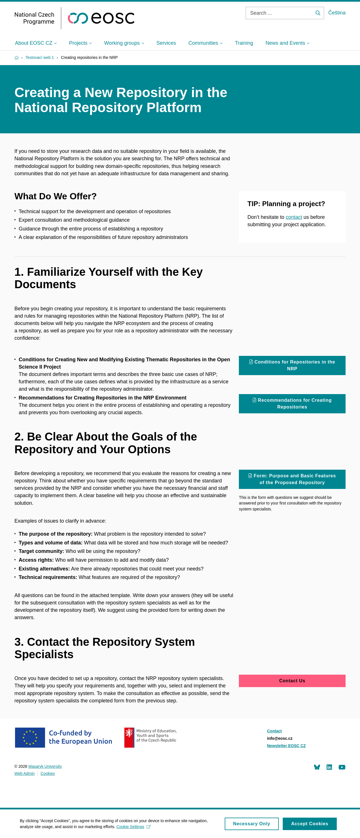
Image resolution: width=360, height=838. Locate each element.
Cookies (47, 773)
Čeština (337, 13)
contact (294, 217)
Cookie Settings (133, 828)
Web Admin (24, 773)
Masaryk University (45, 766)
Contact (274, 731)
